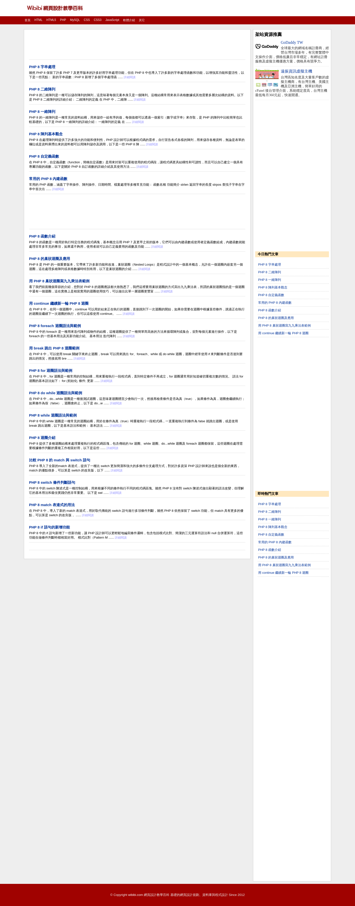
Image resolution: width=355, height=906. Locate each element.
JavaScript (112, 20)
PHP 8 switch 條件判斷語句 (52, 482)
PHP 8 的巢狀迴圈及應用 (49, 259)
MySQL (75, 20)
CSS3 (97, 20)
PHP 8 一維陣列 (42, 111)
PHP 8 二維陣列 (42, 89)
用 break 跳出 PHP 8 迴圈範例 (54, 348)
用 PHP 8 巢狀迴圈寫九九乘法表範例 (59, 281)
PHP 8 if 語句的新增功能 (49, 527)
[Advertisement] (137, 45)
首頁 (27, 20)
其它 (142, 20)
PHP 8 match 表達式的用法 (52, 505)
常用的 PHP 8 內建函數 (48, 179)
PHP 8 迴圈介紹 (42, 438)
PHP (63, 20)
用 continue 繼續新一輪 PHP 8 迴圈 (59, 303)
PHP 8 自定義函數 (44, 156)
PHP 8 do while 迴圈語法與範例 (55, 393)
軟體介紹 (129, 20)
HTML (38, 20)
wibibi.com (135, 895)
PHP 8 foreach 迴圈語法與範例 (55, 326)
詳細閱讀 (129, 77)
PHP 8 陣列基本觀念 (46, 134)
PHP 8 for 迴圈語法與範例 (50, 370)
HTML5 (51, 20)
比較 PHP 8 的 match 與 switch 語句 (59, 460)
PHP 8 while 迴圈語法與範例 (53, 415)
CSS (87, 20)
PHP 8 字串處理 (42, 67)
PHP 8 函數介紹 (42, 236)
